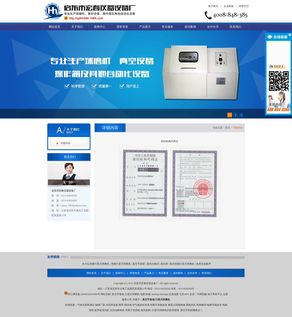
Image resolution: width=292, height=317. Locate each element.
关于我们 (77, 26)
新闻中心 (99, 26)
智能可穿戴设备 (158, 304)
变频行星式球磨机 (121, 263)
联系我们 (235, 26)
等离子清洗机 (132, 310)
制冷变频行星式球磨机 (182, 263)
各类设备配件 (203, 263)
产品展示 (145, 26)
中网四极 (202, 294)
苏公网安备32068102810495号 (84, 294)
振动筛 (164, 263)
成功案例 (190, 26)
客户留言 (213, 6)
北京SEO (184, 294)
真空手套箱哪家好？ (191, 310)
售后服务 (167, 26)
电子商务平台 (214, 294)
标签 (148, 294)
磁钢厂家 (100, 304)
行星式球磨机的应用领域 (165, 310)
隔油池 (128, 304)
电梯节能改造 (214, 304)
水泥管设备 (112, 304)
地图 (142, 294)
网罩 (121, 304)
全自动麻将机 (117, 310)
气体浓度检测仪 (86, 304)
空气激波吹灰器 (140, 304)
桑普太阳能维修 (176, 304)
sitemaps (164, 294)
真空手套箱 (138, 263)
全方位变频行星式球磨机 (95, 263)
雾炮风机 (191, 304)
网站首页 (54, 26)
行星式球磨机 (132, 294)
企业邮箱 (229, 6)
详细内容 (65, 143)
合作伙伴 (213, 26)
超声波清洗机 (101, 310)
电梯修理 (201, 304)
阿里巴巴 (244, 6)
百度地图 (174, 294)
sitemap (155, 294)
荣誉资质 (122, 26)
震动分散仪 (153, 263)
